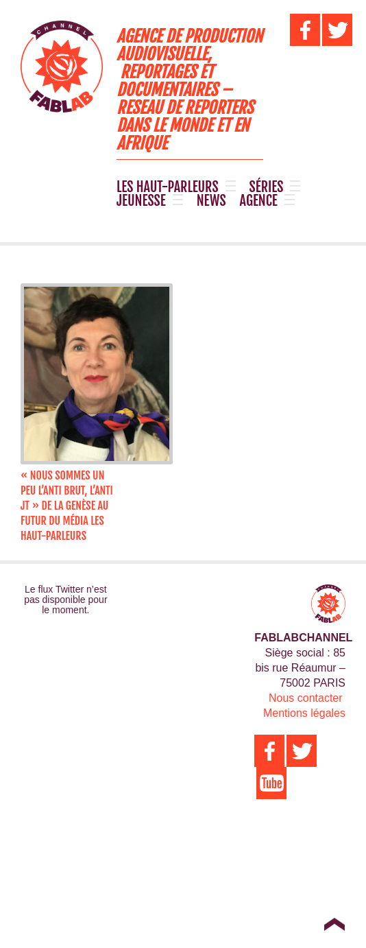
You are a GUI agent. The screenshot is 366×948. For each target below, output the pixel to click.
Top (334, 924)
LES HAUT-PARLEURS (168, 187)
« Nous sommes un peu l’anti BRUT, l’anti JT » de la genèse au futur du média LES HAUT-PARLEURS (67, 506)
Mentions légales (304, 713)
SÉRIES (266, 187)
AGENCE (259, 201)
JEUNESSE (141, 201)
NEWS (211, 201)
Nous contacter (306, 698)
